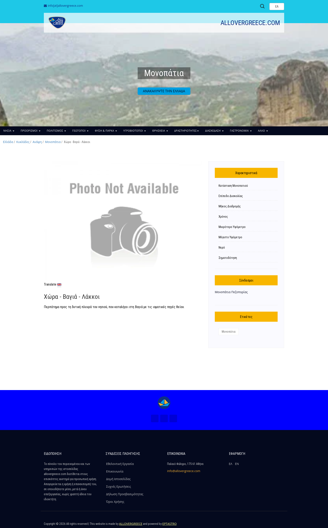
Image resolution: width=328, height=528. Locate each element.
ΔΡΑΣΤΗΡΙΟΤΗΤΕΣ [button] (186, 130)
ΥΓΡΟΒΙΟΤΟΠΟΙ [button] (134, 130)
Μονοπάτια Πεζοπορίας (231, 292)
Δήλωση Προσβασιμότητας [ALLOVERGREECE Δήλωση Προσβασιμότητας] (124, 494)
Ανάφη (37, 142)
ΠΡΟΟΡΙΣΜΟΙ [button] (30, 130)
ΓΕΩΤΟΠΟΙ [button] (80, 130)
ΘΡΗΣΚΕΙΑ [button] (160, 130)
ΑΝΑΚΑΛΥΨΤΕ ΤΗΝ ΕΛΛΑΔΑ (164, 91)
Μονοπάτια (53, 142)
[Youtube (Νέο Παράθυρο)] (173, 418)
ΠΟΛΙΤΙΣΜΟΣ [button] (56, 130)
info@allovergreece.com (183, 471)
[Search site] (262, 6)
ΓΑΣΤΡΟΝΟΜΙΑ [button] (241, 130)
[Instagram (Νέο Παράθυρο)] (164, 418)
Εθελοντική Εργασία (120, 464)
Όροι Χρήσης (115, 502)
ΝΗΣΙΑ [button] (8, 130)
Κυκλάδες (22, 142)
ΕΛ (230, 464)
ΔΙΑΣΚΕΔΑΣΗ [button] (214, 130)
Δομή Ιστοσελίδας (118, 479)
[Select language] (276, 6)
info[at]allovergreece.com (65, 6)
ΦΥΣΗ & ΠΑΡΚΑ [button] (106, 130)
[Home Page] (164, 402)
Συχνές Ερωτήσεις (118, 486)
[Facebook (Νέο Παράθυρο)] (155, 418)
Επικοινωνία (114, 471)
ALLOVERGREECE (130, 524)
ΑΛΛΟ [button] (263, 130)
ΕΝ (237, 464)
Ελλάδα (8, 142)
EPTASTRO (169, 524)
